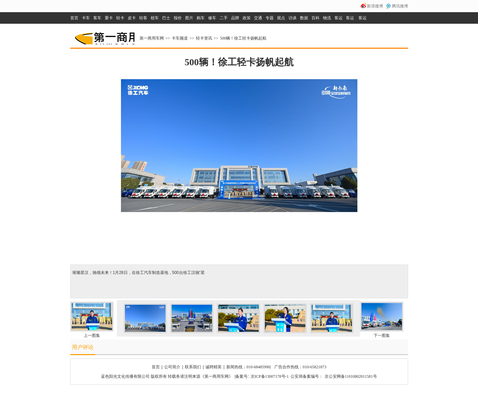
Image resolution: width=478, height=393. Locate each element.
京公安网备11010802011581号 (351, 376)
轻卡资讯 (204, 38)
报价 (178, 18)
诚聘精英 (213, 367)
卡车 (86, 18)
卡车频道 (180, 38)
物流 (327, 18)
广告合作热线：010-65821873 (300, 367)
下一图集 (382, 335)
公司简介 (172, 367)
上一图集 (92, 335)
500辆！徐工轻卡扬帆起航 (243, 38)
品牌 (235, 18)
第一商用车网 (104, 35)
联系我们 (193, 367)
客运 (338, 18)
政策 (247, 18)
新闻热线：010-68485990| (248, 367)
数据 (304, 18)
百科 (315, 18)
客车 (97, 18)
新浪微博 (375, 6)
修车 (212, 18)
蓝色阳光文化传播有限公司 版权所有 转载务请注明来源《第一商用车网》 (167, 376)
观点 (281, 18)
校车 (155, 18)
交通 (258, 18)
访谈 (292, 18)
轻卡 (120, 18)
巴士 (166, 18)
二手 (224, 18)
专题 (270, 18)
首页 (74, 18)
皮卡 (132, 18)
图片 (189, 18)
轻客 (143, 18)
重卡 (109, 18)
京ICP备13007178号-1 (270, 376)
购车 (201, 18)
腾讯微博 (400, 6)
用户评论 (83, 347)
